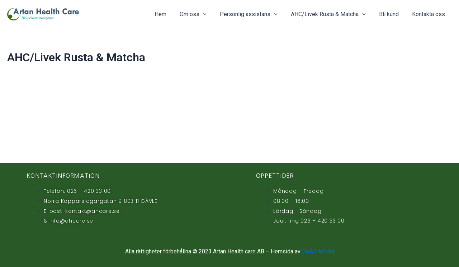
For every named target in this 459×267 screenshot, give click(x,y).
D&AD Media (318, 251)
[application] (211, 14)
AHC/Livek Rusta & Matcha (332, 14)
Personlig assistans (255, 14)
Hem (171, 14)
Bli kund (392, 14)
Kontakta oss (429, 14)
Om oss (201, 14)
